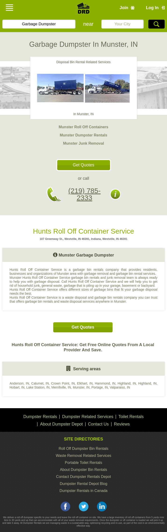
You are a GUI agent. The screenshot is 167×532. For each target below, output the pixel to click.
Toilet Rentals (131, 416)
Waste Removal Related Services (83, 456)
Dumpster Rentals (40, 416)
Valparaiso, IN (120, 387)
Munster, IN (81, 387)
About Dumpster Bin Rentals (83, 470)
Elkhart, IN (85, 383)
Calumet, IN (40, 383)
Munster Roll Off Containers (83, 127)
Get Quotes (83, 165)
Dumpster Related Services (87, 416)
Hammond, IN (105, 383)
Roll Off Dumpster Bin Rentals (83, 449)
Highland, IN (126, 383)
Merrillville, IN (61, 387)
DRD (83, 9)
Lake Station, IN (38, 387)
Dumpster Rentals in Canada (83, 491)
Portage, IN (99, 387)
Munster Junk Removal (83, 143)
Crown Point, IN (63, 383)
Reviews (122, 424)
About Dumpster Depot (61, 424)
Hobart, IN (17, 387)
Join (124, 7)
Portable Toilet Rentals (83, 463)
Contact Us (98, 424)
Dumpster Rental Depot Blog (83, 484)
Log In (152, 7)
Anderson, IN (19, 383)
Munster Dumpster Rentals (83, 135)
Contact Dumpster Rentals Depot (83, 477)
